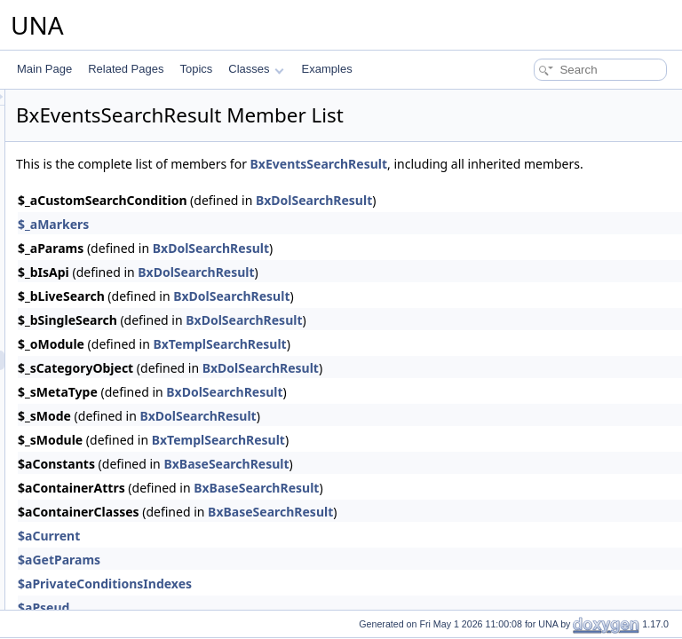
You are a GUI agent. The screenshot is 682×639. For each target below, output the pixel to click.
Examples (327, 68)
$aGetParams (281, 579)
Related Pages (125, 68)
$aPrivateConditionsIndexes (327, 603)
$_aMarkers (275, 243)
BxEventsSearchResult (540, 163)
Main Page (44, 68)
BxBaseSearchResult (448, 483)
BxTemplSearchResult (441, 363)
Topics (195, 68)
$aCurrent (271, 555)
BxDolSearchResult (536, 219)
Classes (255, 68)
